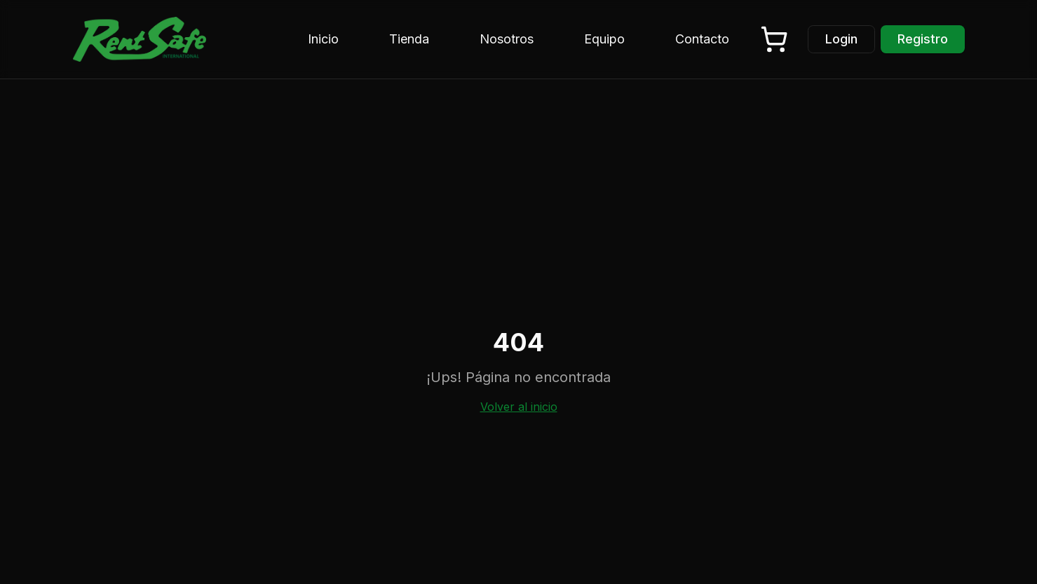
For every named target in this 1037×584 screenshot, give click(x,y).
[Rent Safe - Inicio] (139, 39)
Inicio (323, 39)
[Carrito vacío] (774, 39)
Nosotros (507, 39)
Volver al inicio (518, 407)
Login (841, 39)
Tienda (409, 39)
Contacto (702, 39)
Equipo (604, 39)
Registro (922, 39)
